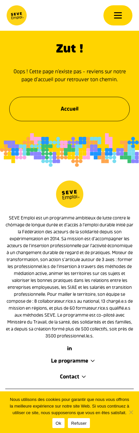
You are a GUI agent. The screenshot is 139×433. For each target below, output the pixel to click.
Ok (58, 423)
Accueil (69, 107)
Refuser (79, 423)
